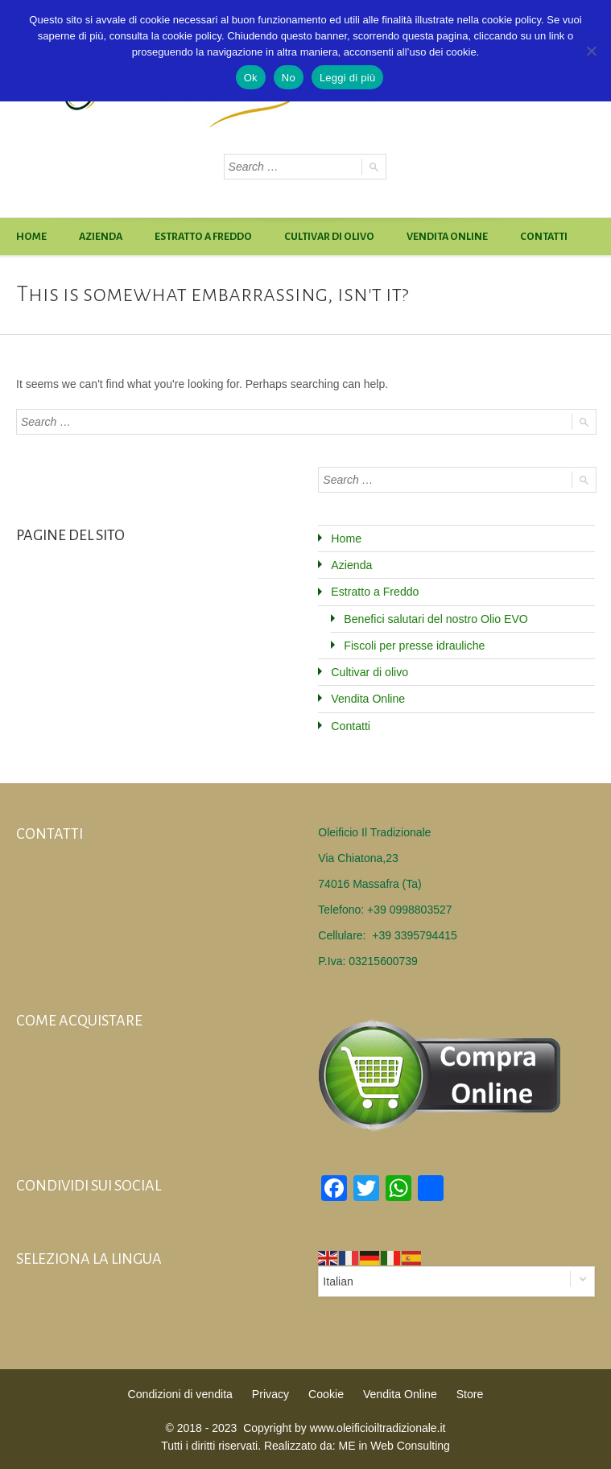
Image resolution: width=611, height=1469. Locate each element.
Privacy (270, 1392)
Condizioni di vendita (181, 1392)
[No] (591, 51)
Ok (251, 78)
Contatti (544, 236)
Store (468, 1392)
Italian (338, 1279)
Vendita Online (447, 236)
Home (31, 236)
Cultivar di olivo (329, 236)
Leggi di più (348, 78)
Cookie (326, 1392)
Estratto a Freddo (203, 236)
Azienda (100, 236)
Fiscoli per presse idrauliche (414, 644)
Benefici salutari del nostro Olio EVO (435, 618)
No (288, 78)
